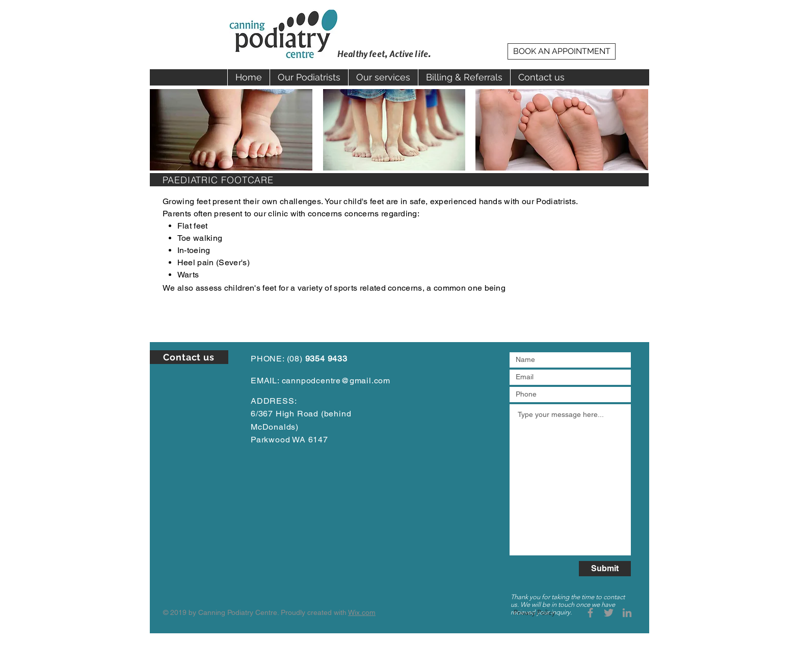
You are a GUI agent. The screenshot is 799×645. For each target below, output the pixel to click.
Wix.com (362, 612)
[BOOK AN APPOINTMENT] (562, 51)
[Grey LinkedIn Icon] (627, 612)
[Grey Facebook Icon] (590, 612)
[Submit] (605, 568)
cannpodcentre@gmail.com (336, 380)
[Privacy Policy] (534, 612)
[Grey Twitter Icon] (608, 612)
